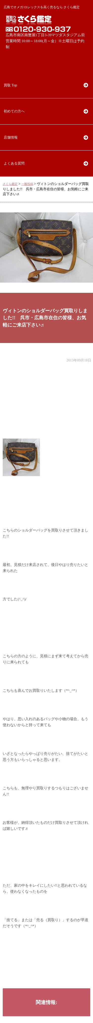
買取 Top (10, 85)
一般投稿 (27, 184)
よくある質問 (14, 163)
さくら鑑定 (10, 184)
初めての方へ (14, 111)
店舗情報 (11, 137)
